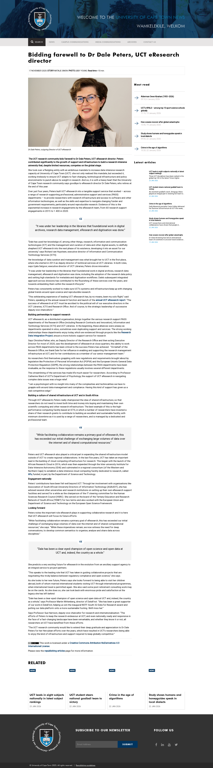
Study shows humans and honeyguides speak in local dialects (161, 134)
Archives (132, 42)
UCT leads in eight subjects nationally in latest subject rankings (166, 172)
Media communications (108, 42)
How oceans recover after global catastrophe (160, 122)
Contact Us (149, 42)
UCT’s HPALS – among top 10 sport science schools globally (163, 109)
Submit (127, 744)
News (52, 42)
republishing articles (54, 650)
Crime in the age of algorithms (154, 148)
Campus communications (75, 42)
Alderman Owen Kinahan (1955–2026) (157, 96)
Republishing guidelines (85, 765)
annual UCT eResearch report (110, 300)
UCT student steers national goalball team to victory (166, 188)
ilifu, (30, 474)
